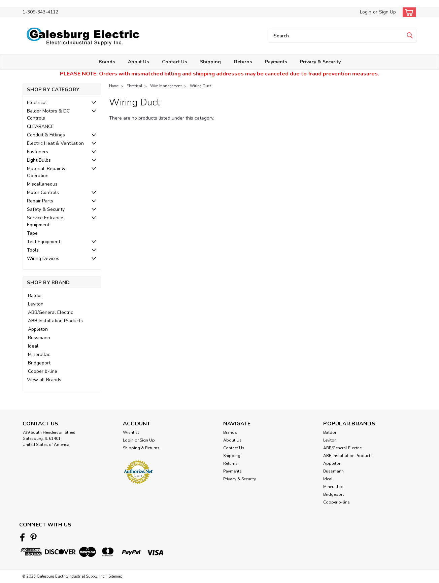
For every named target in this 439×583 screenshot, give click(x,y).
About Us (138, 62)
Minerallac (39, 354)
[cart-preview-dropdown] (407, 12)
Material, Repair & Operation (46, 172)
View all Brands (44, 380)
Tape (32, 233)
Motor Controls (43, 192)
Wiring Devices (43, 258)
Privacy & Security (320, 62)
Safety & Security (46, 209)
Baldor (35, 295)
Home (114, 86)
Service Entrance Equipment (45, 221)
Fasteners (37, 152)
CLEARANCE (40, 126)
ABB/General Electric (50, 312)
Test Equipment (43, 241)
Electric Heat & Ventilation (55, 143)
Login (365, 12)
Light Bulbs (39, 160)
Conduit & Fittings (46, 135)
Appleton (38, 329)
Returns (243, 62)
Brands (107, 62)
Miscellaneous (42, 184)
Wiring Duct (200, 86)
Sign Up (387, 12)
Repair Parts (40, 201)
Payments (276, 62)
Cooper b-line (42, 371)
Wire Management (166, 86)
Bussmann (39, 337)
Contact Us (174, 62)
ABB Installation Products (55, 321)
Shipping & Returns (141, 448)
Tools (33, 250)
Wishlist (131, 432)
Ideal (33, 346)
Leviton (35, 304)
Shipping (210, 62)
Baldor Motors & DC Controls (48, 114)
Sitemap (115, 576)
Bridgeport (39, 363)
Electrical (37, 102)
